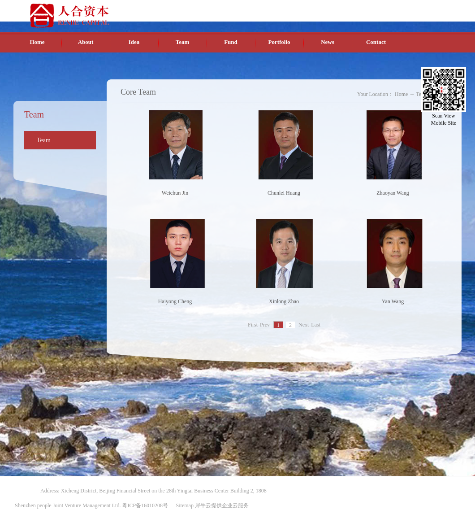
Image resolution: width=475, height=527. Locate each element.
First (253, 325)
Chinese (375, 8)
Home (37, 42)
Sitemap (183, 505)
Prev (265, 325)
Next (303, 325)
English (396, 8)
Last (315, 325)
